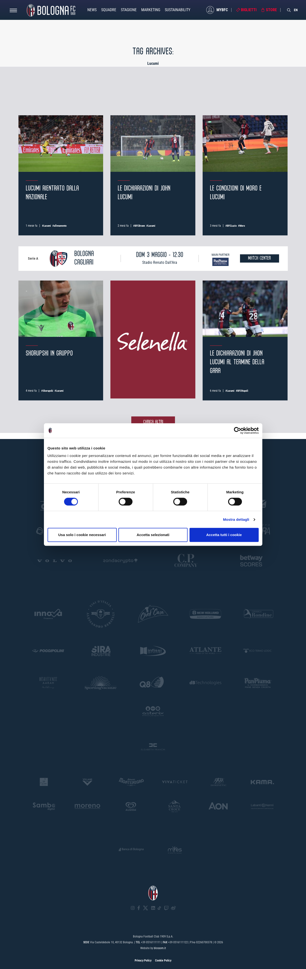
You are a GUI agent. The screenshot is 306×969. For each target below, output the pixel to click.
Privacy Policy (143, 960)
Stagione (129, 10)
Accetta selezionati (153, 535)
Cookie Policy (163, 960)
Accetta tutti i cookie (224, 535)
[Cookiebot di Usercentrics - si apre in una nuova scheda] (237, 430)
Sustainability (177, 10)
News (92, 10)
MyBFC (222, 10)
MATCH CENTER (259, 258)
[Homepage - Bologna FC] (51, 10)
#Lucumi (46, 225)
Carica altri (153, 422)
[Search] (289, 9)
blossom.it (160, 948)
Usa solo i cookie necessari (82, 535)
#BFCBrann (139, 225)
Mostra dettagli (236, 519)
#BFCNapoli (242, 390)
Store (271, 10)
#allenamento (59, 225)
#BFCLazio (231, 225)
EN (296, 10)
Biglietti (248, 10)
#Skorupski (47, 390)
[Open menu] (13, 11)
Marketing (150, 10)
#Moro (241, 225)
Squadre (108, 10)
